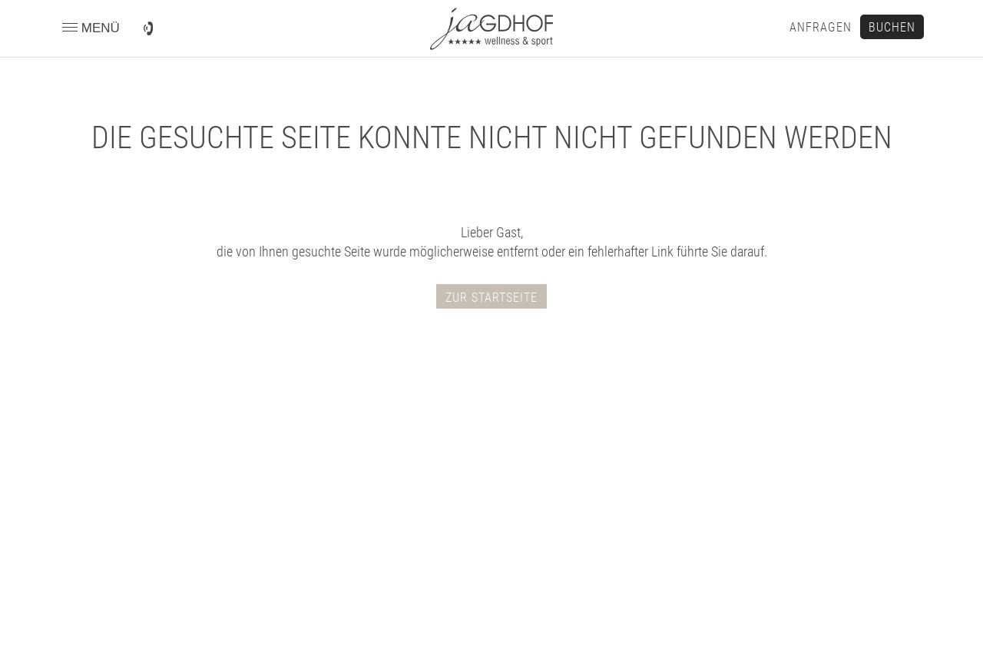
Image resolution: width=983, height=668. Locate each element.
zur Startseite (491, 297)
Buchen (892, 27)
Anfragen (820, 27)
